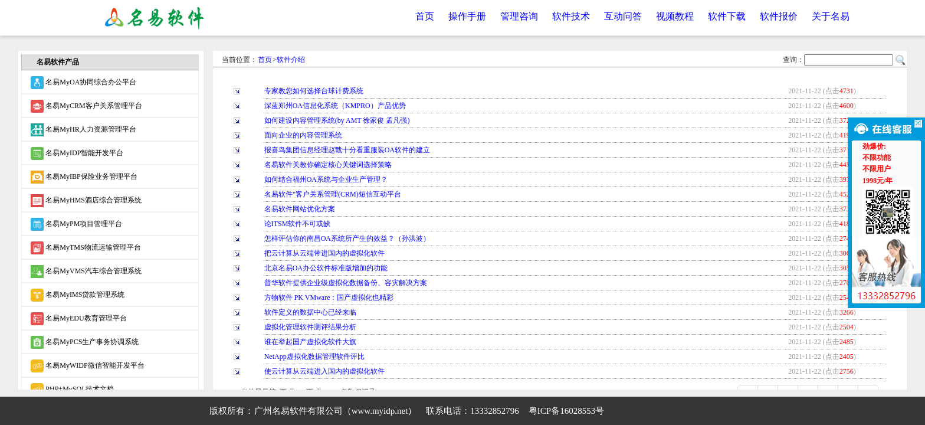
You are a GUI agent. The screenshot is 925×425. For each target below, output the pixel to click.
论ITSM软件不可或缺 (297, 224)
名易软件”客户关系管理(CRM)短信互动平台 (332, 194)
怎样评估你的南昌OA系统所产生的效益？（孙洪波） (347, 238)
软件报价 (779, 16)
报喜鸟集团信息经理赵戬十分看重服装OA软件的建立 (347, 150)
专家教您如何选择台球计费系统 (313, 91)
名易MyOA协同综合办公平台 (83, 82)
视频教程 (675, 16)
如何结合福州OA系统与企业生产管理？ (326, 179)
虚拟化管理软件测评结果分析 (310, 327)
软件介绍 (291, 59)
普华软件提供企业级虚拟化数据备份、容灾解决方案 (345, 283)
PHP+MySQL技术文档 (72, 389)
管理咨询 (519, 16)
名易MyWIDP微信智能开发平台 (87, 365)
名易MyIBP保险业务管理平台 (84, 177)
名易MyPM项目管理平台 (76, 224)
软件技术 (571, 16)
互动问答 (623, 16)
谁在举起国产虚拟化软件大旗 (310, 342)
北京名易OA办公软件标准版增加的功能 (326, 268)
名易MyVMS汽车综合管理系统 (86, 271)
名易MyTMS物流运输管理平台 (85, 247)
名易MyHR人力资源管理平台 (83, 129)
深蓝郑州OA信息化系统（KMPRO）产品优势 (335, 106)
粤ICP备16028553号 (566, 411)
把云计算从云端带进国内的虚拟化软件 (324, 253)
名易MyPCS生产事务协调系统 (85, 342)
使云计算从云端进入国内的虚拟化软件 (324, 371)
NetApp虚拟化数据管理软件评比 (314, 356)
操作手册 (467, 16)
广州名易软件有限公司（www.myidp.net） (335, 411)
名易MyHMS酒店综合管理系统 (86, 200)
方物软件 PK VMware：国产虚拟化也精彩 (329, 297)
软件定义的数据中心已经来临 (310, 312)
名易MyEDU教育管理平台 (78, 318)
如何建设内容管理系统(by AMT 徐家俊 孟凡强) (337, 120)
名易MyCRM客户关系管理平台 (86, 106)
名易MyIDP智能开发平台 (77, 153)
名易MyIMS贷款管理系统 (77, 295)
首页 (424, 16)
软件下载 (727, 16)
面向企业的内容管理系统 (303, 135)
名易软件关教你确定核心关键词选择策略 (328, 165)
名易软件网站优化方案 (299, 209)
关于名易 (830, 16)
